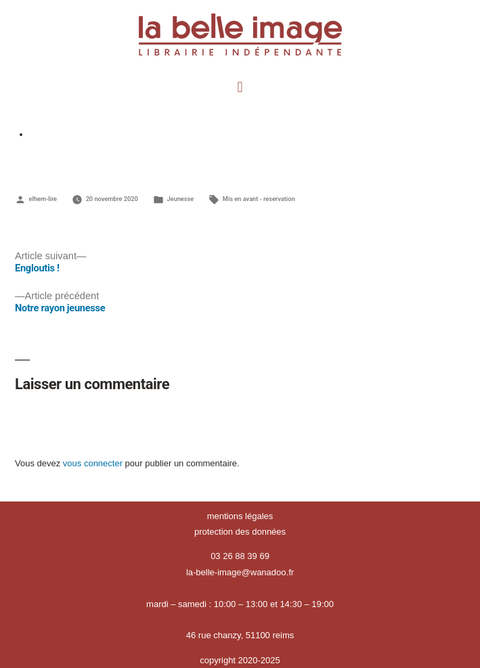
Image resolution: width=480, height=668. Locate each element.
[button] (240, 87)
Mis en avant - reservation (259, 198)
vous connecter (93, 463)
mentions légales (240, 516)
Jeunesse (180, 198)
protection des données (240, 532)
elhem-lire (43, 198)
